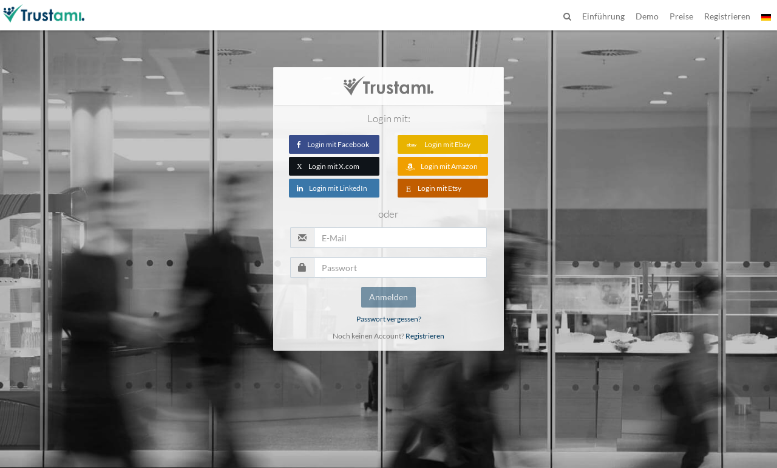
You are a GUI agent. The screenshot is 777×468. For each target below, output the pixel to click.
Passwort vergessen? (388, 318)
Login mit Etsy (433, 188)
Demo (647, 16)
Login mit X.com (328, 166)
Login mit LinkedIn (332, 188)
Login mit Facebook (333, 144)
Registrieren (424, 335)
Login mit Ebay (437, 144)
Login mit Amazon (441, 166)
